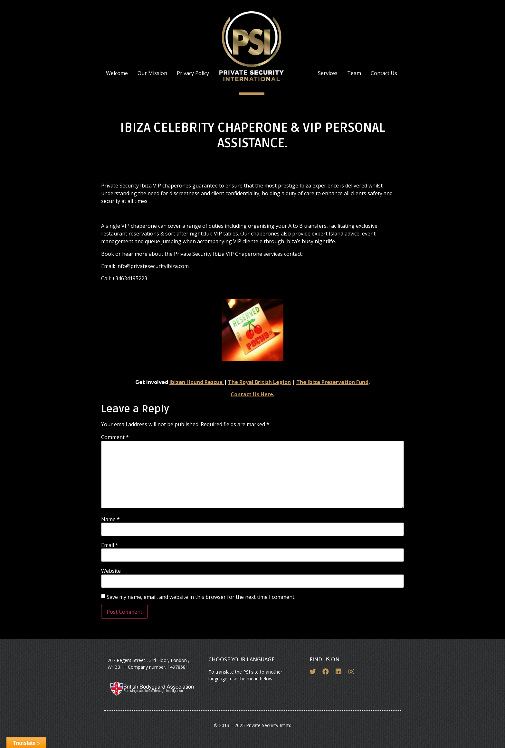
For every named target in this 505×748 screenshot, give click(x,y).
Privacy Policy (193, 73)
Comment (115, 437)
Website (111, 570)
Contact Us (384, 73)
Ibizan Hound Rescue (196, 382)
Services (328, 73)
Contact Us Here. (252, 394)
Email (109, 545)
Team (354, 73)
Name (110, 519)
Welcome (117, 73)
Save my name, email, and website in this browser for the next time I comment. (201, 596)
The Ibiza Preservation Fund (332, 382)
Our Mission (152, 73)
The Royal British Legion (259, 382)
